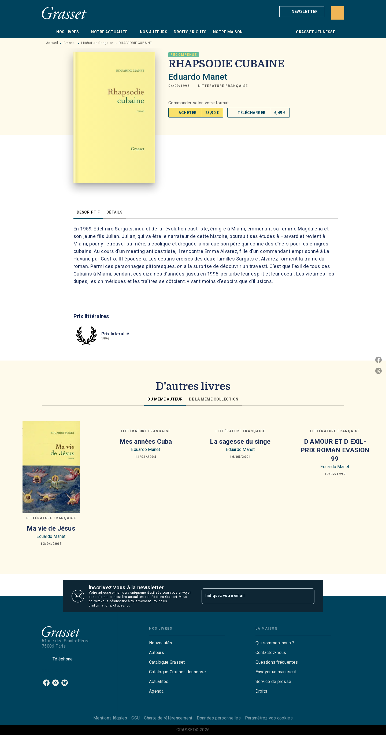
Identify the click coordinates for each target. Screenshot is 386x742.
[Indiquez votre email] (251, 596)
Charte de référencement (168, 718)
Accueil (52, 43)
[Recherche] (337, 13)
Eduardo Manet (197, 77)
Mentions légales (110, 718)
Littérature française (97, 43)
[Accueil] (64, 12)
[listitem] (46, 682)
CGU (135, 718)
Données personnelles (219, 718)
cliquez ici (121, 605)
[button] (301, 11)
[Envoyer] (308, 596)
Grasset (70, 43)
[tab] (47, 31)
